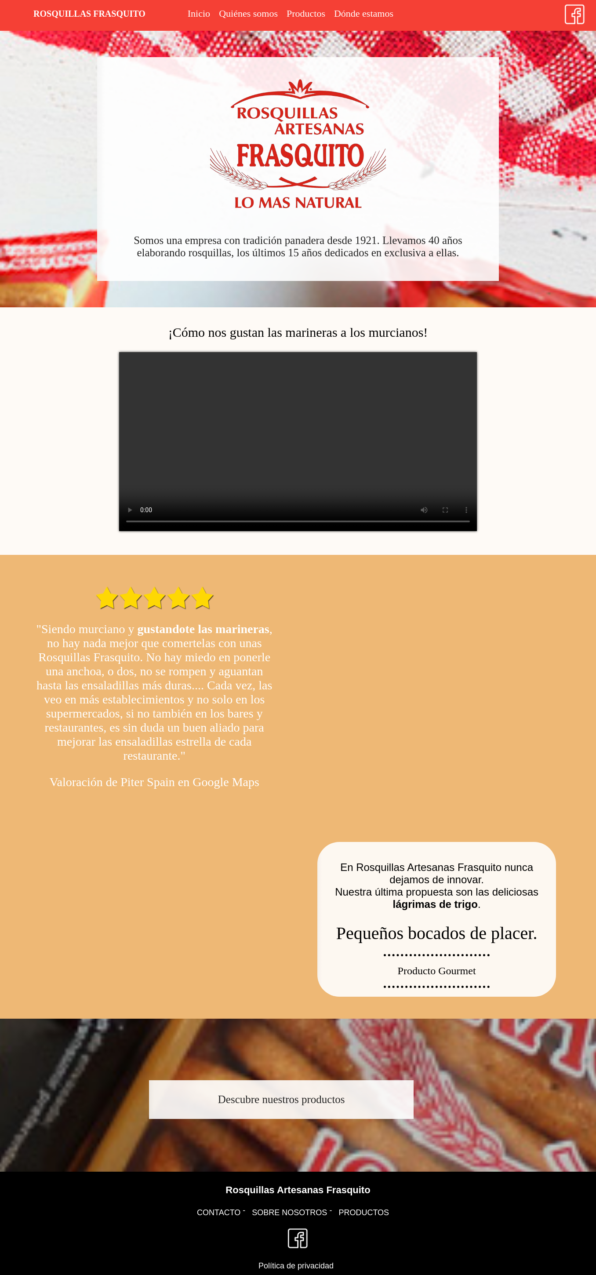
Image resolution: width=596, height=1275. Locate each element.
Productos (306, 13)
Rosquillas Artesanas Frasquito (297, 1189)
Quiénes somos (248, 13)
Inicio (199, 13)
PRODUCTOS (363, 1212)
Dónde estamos (363, 13)
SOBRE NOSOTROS (289, 1212)
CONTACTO (218, 1212)
